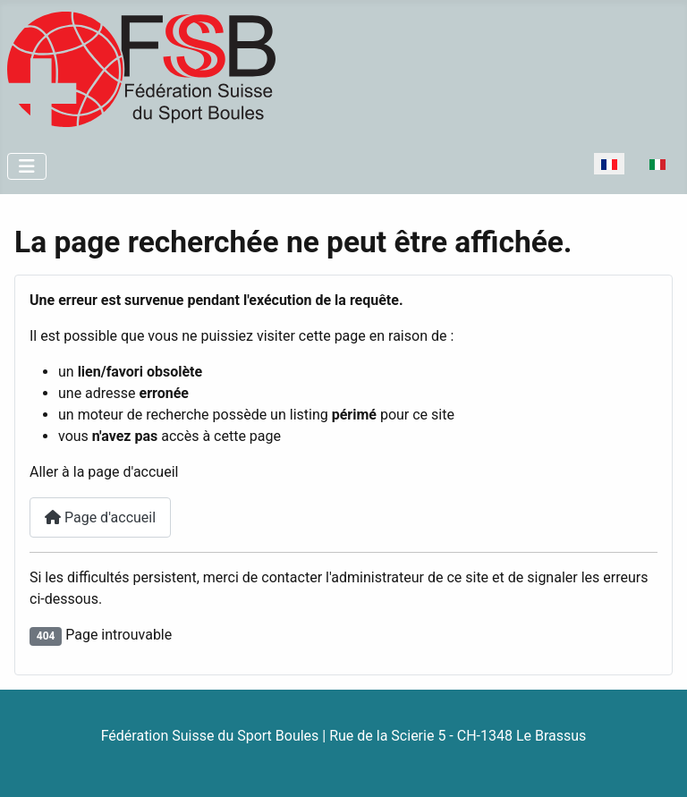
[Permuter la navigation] (27, 166)
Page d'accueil (100, 517)
